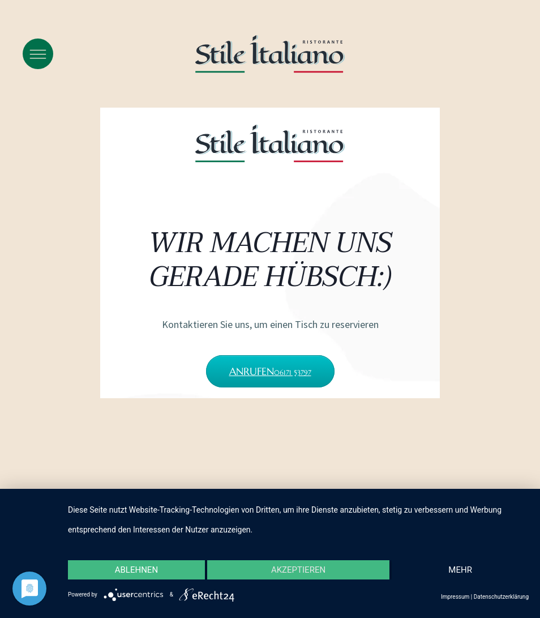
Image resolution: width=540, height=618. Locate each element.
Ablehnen (136, 570)
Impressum (455, 597)
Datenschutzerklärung (501, 597)
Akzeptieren (298, 570)
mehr (460, 570)
